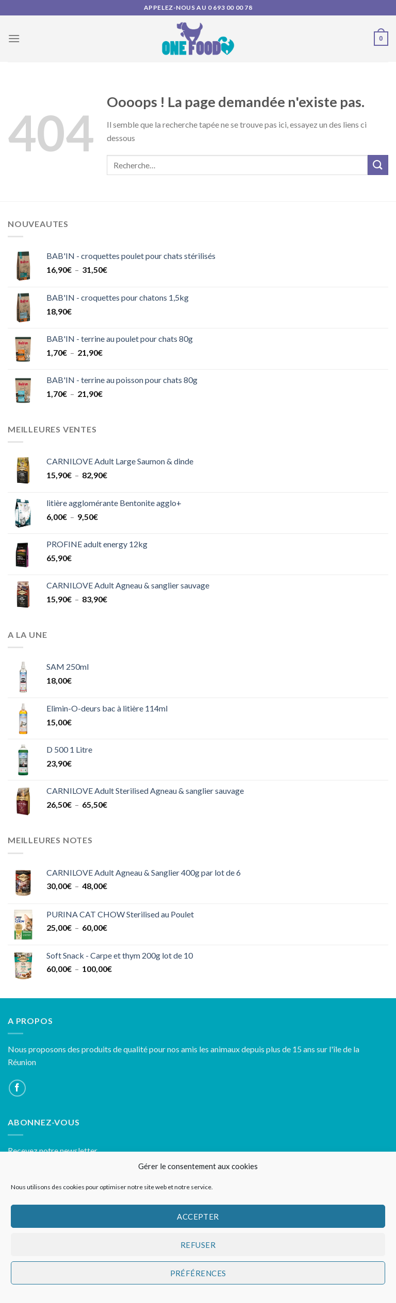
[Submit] (378, 165)
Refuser (198, 1244)
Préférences (198, 1273)
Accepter (198, 1216)
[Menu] (14, 38)
